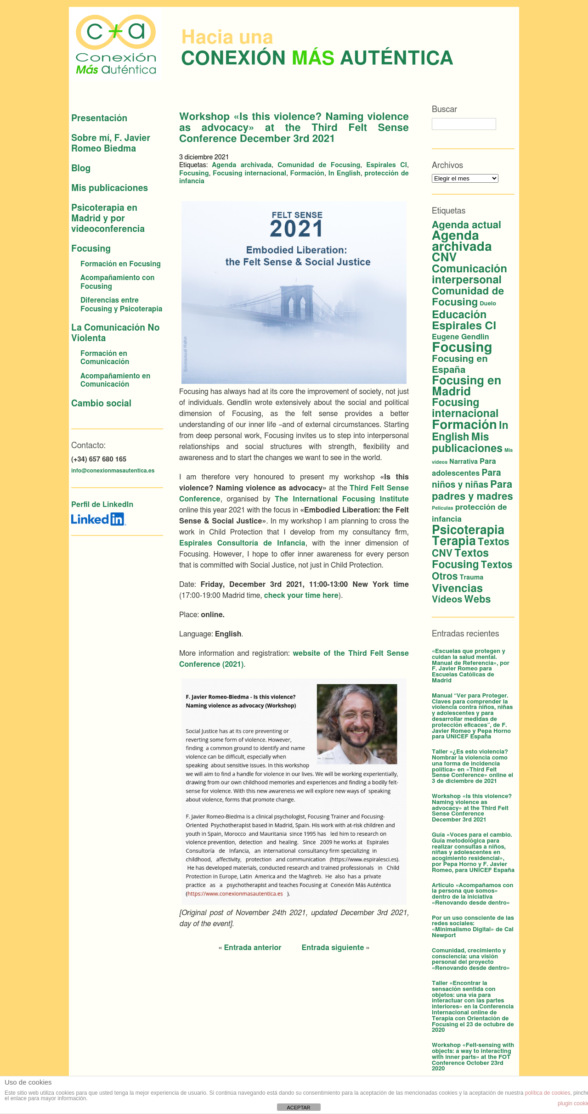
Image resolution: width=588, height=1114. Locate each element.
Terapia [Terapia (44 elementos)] (454, 541)
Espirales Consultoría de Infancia (242, 543)
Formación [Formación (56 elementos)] (464, 425)
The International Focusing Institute (342, 499)
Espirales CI (386, 165)
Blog (80, 168)
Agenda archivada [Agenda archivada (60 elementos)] (462, 241)
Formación (307, 173)
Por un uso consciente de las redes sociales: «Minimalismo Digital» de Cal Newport (473, 927)
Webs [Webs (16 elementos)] (477, 599)
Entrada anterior (252, 947)
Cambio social (101, 403)
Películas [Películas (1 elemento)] (442, 508)
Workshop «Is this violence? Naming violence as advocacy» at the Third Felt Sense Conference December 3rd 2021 (472, 808)
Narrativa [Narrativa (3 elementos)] (463, 462)
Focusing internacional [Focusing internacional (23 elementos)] (465, 408)
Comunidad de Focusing (318, 165)
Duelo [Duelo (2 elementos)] (488, 304)
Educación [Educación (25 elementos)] (459, 315)
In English (344, 173)
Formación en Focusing (120, 264)
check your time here (301, 595)
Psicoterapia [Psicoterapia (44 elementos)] (468, 530)
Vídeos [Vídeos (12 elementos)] (447, 599)
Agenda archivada (241, 165)
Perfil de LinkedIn (102, 504)
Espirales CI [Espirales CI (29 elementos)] (464, 326)
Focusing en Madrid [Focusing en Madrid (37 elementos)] (466, 386)
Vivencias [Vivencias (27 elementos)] (457, 588)
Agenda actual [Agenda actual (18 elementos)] (466, 225)
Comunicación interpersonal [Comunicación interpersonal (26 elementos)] (469, 275)
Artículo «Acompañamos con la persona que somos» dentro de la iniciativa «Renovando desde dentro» (472, 894)
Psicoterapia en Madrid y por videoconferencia (108, 219)
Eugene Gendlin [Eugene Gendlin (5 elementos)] (460, 337)
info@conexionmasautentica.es (112, 470)
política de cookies (548, 1093)
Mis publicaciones (109, 188)
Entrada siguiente (333, 947)
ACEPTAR (298, 1107)
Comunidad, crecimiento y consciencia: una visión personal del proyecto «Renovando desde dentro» (471, 959)
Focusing (91, 249)
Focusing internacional (249, 173)
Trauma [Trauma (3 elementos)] (471, 577)
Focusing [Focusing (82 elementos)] (462, 347)
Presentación (99, 118)
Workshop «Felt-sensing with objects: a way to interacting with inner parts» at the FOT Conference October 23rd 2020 (473, 1057)
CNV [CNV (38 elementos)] (444, 258)
